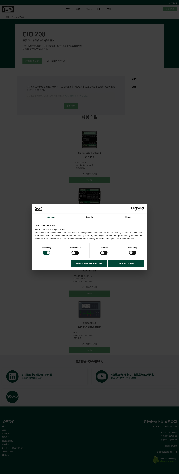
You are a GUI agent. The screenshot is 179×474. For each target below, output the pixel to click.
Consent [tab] (51, 217)
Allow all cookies (126, 263)
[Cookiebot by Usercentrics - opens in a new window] (133, 209)
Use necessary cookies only (89, 263)
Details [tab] (89, 217)
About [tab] (128, 217)
